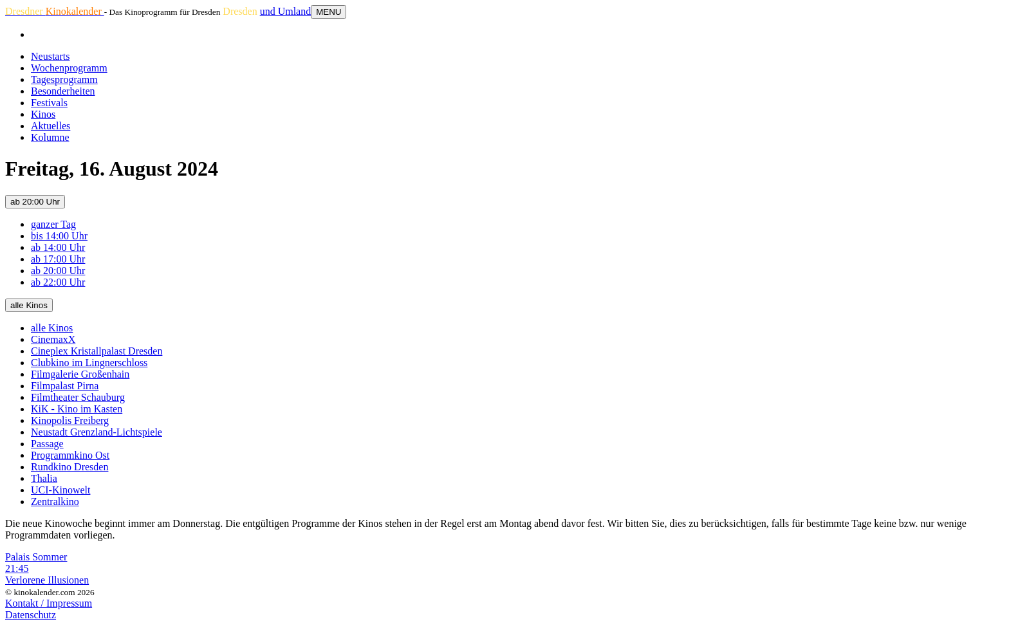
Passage (47, 443)
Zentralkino (55, 501)
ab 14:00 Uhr (58, 247)
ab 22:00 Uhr (58, 282)
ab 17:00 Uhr (58, 258)
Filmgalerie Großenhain (80, 374)
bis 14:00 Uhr (59, 235)
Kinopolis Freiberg (70, 420)
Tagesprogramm (64, 79)
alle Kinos (29, 305)
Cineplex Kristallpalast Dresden (96, 350)
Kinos (43, 114)
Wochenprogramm (69, 67)
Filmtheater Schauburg (78, 397)
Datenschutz (30, 614)
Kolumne (50, 137)
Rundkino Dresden (69, 466)
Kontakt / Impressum (48, 603)
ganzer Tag (53, 224)
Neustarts (50, 56)
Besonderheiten (63, 91)
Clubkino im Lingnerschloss (89, 362)
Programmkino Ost (70, 455)
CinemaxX (53, 339)
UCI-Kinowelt (60, 489)
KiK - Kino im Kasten (76, 408)
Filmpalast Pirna (64, 385)
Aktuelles (50, 125)
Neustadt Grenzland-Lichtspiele (96, 432)
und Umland (285, 11)
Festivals (49, 102)
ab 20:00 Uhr (35, 202)
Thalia (44, 478)
